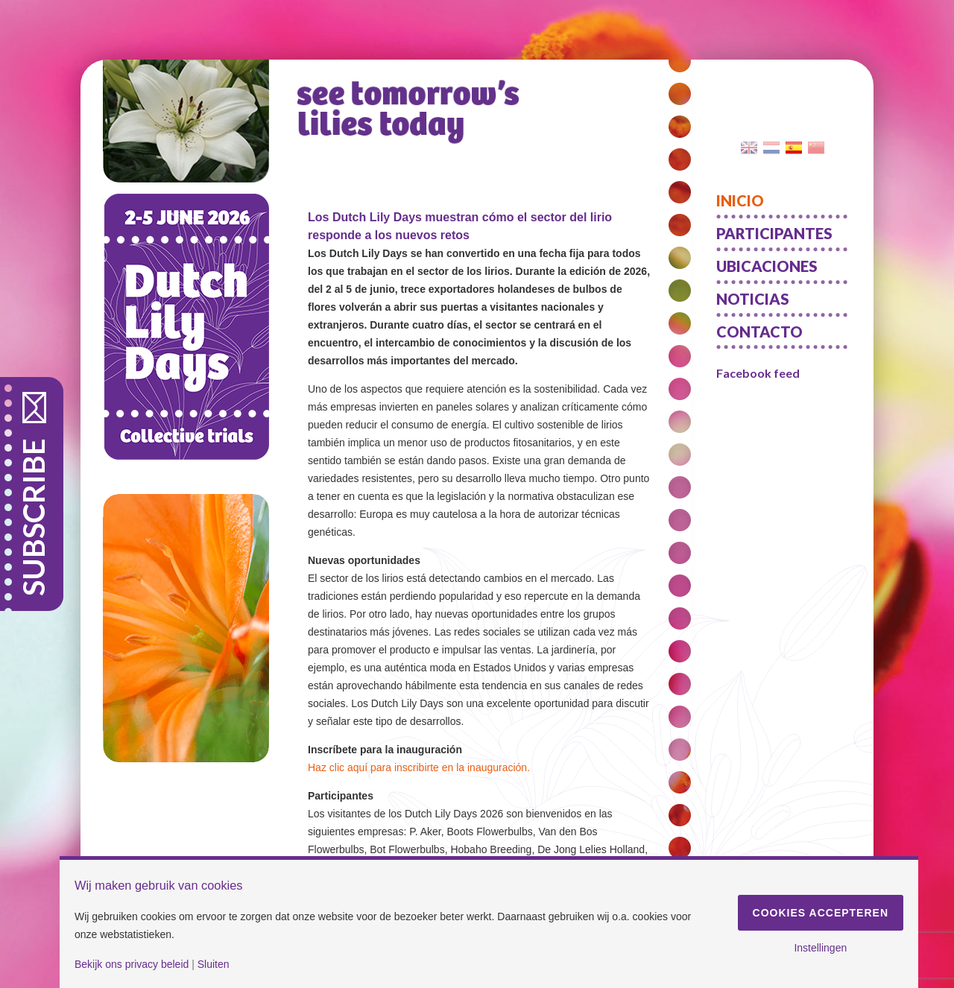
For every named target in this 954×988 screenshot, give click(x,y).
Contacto (759, 332)
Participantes (774, 233)
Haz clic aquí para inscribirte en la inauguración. (419, 767)
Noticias (752, 299)
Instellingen (820, 948)
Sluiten (214, 964)
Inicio (740, 200)
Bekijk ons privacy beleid (132, 964)
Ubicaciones (767, 266)
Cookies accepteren (820, 913)
